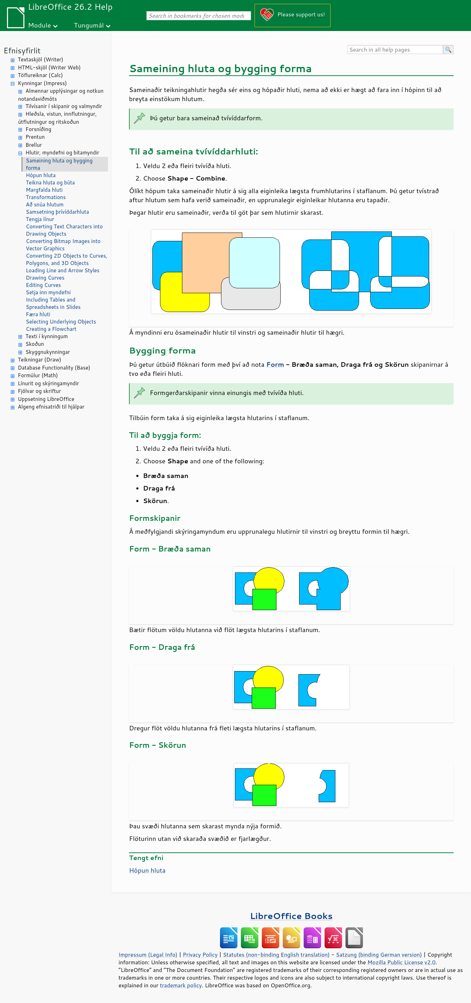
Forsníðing (38, 129)
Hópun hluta (41, 175)
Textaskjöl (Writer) (40, 59)
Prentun (35, 136)
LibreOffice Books (291, 916)
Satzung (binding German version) (379, 954)
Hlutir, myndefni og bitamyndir (62, 152)
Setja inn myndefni (48, 292)
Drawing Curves (45, 277)
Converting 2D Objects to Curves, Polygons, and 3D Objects (66, 259)
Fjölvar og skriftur (39, 391)
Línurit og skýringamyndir (48, 383)
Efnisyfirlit (21, 50)
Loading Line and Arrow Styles (62, 270)
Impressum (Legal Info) (148, 954)
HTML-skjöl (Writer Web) (49, 67)
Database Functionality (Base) (54, 367)
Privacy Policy (200, 954)
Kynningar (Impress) (42, 83)
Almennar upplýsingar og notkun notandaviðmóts (61, 94)
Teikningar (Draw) (39, 359)
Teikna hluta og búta (50, 182)
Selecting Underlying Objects (61, 321)
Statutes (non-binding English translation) (276, 954)
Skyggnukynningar (47, 352)
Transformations (46, 197)
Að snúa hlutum (44, 204)
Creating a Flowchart (51, 329)
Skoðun (34, 344)
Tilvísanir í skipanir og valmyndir (63, 106)
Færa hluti (38, 314)
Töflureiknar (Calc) (40, 75)
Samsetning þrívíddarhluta (57, 211)
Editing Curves (43, 285)
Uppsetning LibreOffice (46, 399)
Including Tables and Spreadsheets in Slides (53, 303)
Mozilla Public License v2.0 (401, 962)
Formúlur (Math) (38, 375)
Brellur (33, 145)
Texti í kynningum (46, 336)
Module (39, 25)
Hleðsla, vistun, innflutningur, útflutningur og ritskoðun (57, 118)
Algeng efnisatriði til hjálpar (51, 406)
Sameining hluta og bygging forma (59, 164)
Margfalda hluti (44, 189)
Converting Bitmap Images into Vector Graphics (63, 244)
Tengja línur (40, 219)
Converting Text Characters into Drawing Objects (64, 230)
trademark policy (181, 985)
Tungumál (89, 25)
